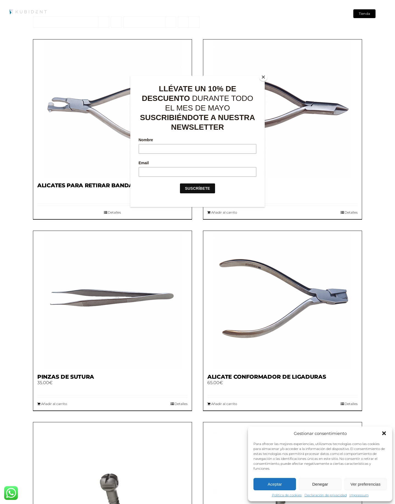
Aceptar (275, 484)
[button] (384, 433)
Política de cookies (287, 495)
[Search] (334, 14)
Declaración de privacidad (325, 495)
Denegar (320, 484)
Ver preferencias (365, 484)
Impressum (359, 495)
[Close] (263, 77)
